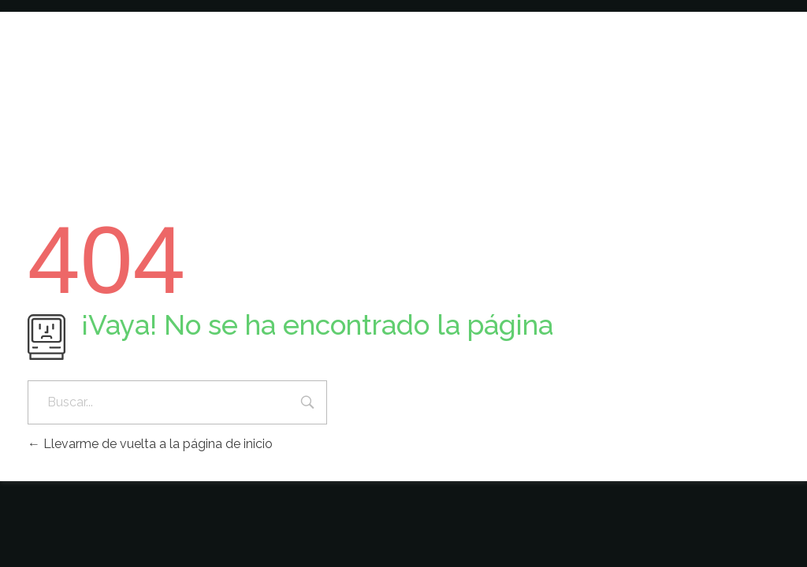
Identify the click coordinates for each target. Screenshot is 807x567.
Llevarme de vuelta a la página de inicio (150, 443)
